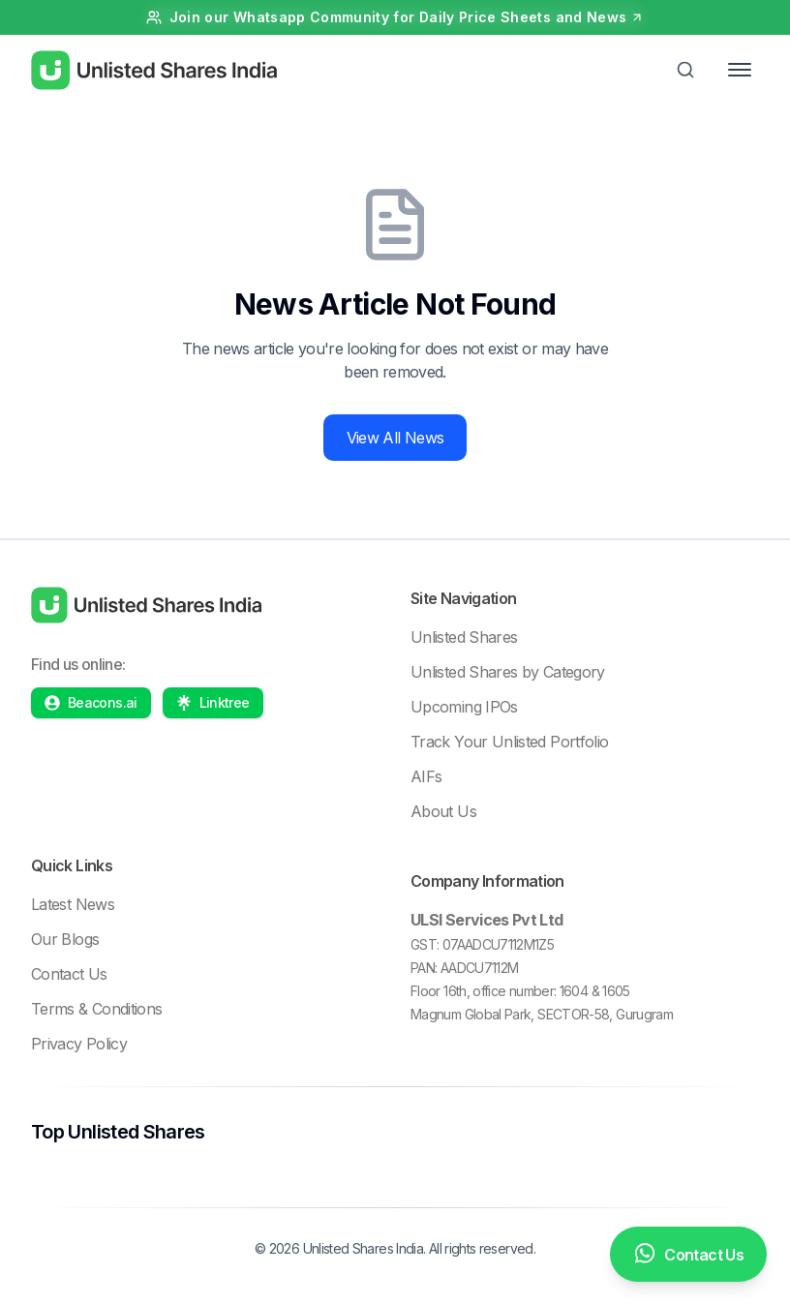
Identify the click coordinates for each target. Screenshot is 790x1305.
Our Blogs (65, 939)
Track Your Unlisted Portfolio (509, 741)
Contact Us (69, 974)
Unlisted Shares (463, 637)
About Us (443, 811)
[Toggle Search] (685, 69)
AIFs (425, 776)
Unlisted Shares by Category (507, 672)
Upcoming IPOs (464, 706)
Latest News (72, 904)
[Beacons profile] (91, 702)
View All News (395, 437)
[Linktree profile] (213, 702)
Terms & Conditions (96, 1008)
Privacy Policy (79, 1043)
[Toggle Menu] (739, 69)
